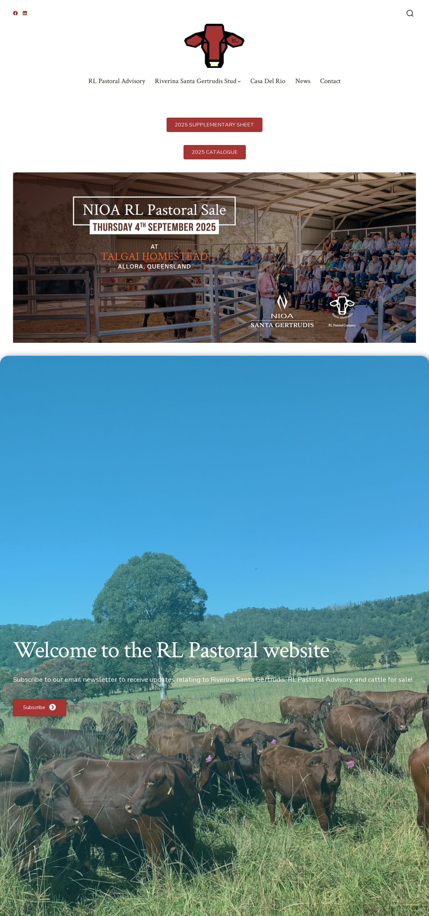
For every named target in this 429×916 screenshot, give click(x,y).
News (302, 81)
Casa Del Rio (267, 81)
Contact (330, 81)
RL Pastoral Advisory (116, 81)
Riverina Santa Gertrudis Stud (198, 81)
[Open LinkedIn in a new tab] (25, 13)
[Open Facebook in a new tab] (15, 13)
